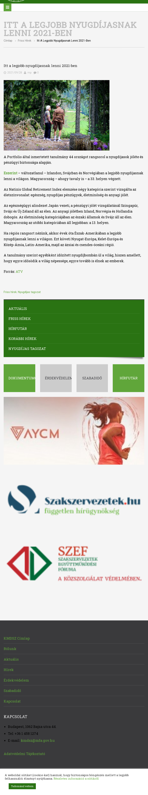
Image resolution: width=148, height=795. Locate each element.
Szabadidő (12, 690)
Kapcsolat (12, 700)
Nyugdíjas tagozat (29, 291)
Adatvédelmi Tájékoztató (24, 753)
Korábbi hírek (22, 338)
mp (30, 72)
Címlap (8, 40)
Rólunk (10, 648)
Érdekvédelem (16, 679)
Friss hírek (24, 40)
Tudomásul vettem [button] (22, 786)
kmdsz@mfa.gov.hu (38, 739)
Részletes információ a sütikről (76, 778)
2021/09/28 (14, 72)
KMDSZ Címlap (17, 637)
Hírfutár (17, 328)
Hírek (9, 669)
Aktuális (17, 308)
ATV (19, 271)
